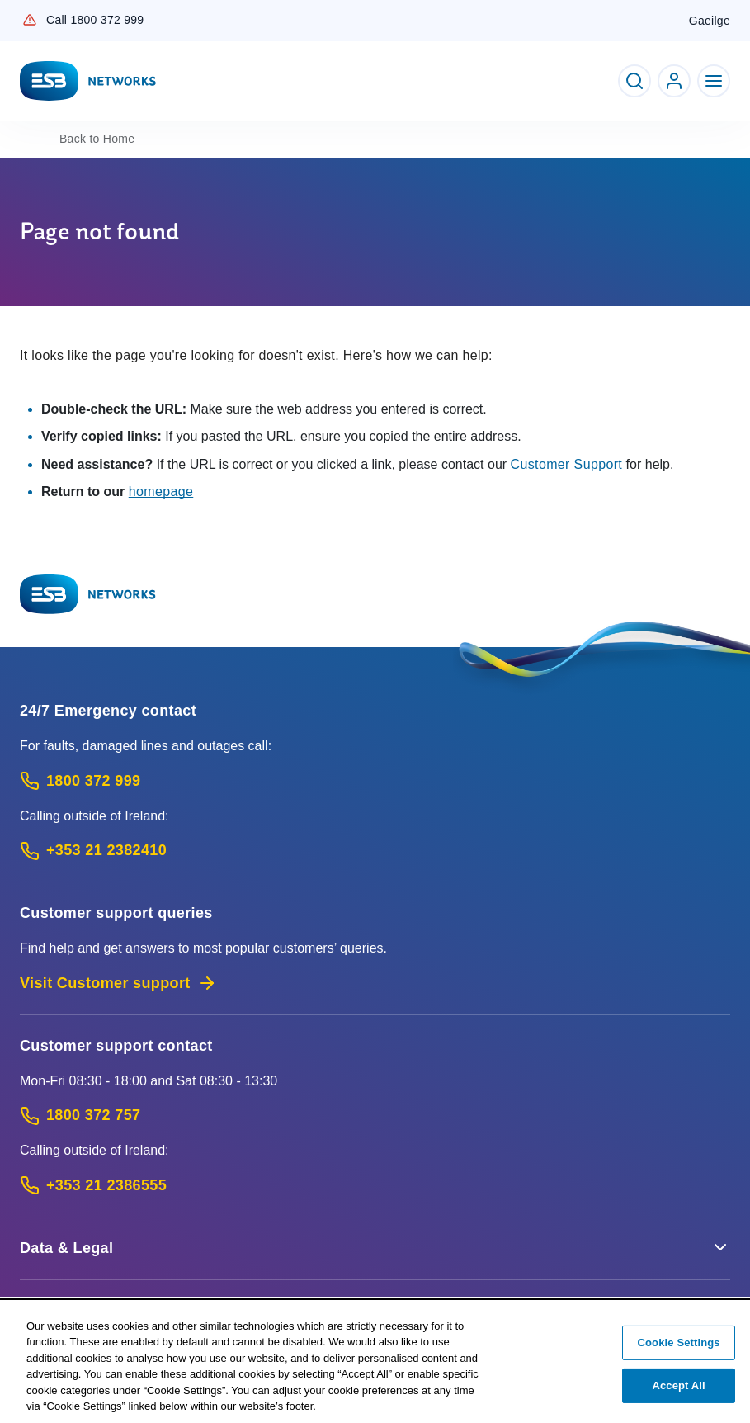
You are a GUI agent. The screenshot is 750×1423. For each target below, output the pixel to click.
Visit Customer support (118, 983)
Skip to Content (13, 13)
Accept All (678, 1385)
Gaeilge (709, 20)
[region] (375, 1362)
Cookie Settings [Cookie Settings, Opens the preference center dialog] (679, 1342)
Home (96, 138)
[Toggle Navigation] (713, 80)
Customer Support (567, 464)
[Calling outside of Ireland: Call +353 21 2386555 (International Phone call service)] (375, 1186)
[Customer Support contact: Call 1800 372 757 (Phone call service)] (375, 1115)
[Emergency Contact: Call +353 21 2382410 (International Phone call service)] (375, 850)
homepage (161, 492)
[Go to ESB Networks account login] (674, 80)
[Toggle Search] (634, 80)
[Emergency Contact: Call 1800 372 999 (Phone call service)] (375, 781)
